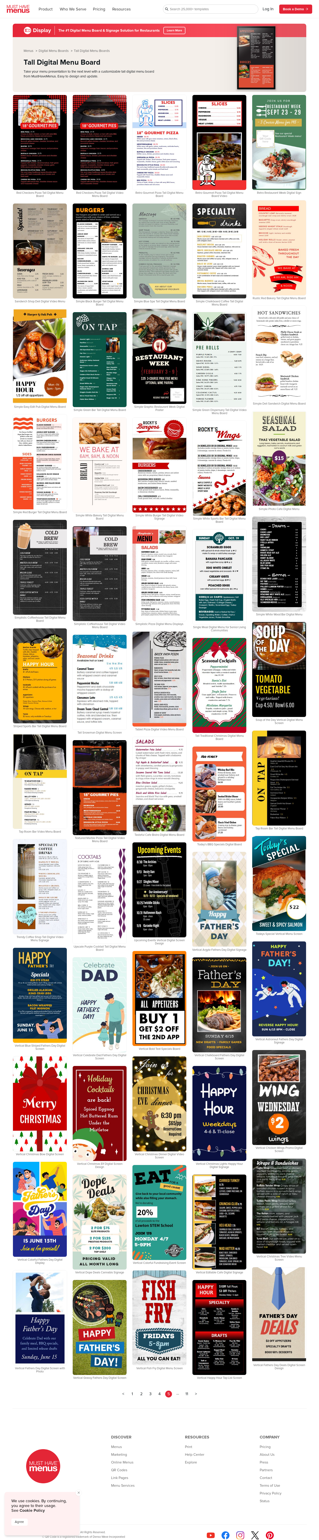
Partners (266, 1470)
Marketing (119, 1454)
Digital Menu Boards (54, 51)
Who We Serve (73, 9)
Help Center (194, 1454)
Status (264, 1501)
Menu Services (123, 1485)
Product (45, 9)
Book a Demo (296, 9)
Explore (191, 1462)
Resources (121, 9)
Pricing (99, 9)
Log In (268, 9)
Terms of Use (270, 1485)
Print (188, 1447)
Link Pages (119, 1478)
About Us (267, 1454)
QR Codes (119, 1470)
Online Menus (122, 1462)
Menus (29, 51)
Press (264, 1462)
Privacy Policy (271, 1493)
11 (186, 1394)
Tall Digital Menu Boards (92, 51)
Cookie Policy (32, 1510)
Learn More (174, 30)
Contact (266, 1478)
